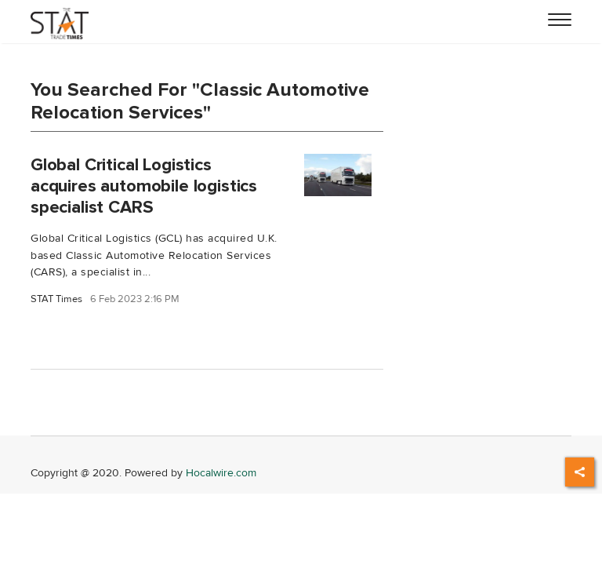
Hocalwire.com (221, 472)
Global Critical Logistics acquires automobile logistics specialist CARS (144, 186)
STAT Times (56, 299)
